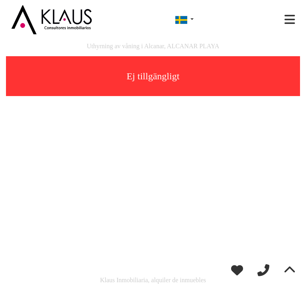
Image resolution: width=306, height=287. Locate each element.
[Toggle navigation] (290, 19)
